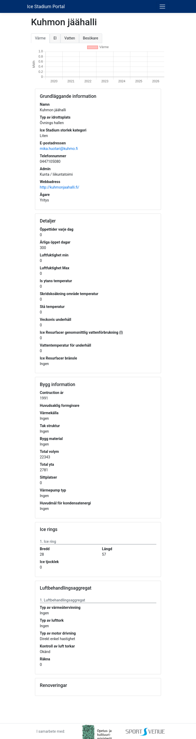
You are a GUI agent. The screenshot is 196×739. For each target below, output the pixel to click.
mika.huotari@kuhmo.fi (59, 148)
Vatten (69, 38)
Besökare (90, 38)
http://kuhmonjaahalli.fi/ (59, 187)
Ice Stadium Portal (46, 6)
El (55, 38)
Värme (40, 38)
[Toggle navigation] (162, 6)
